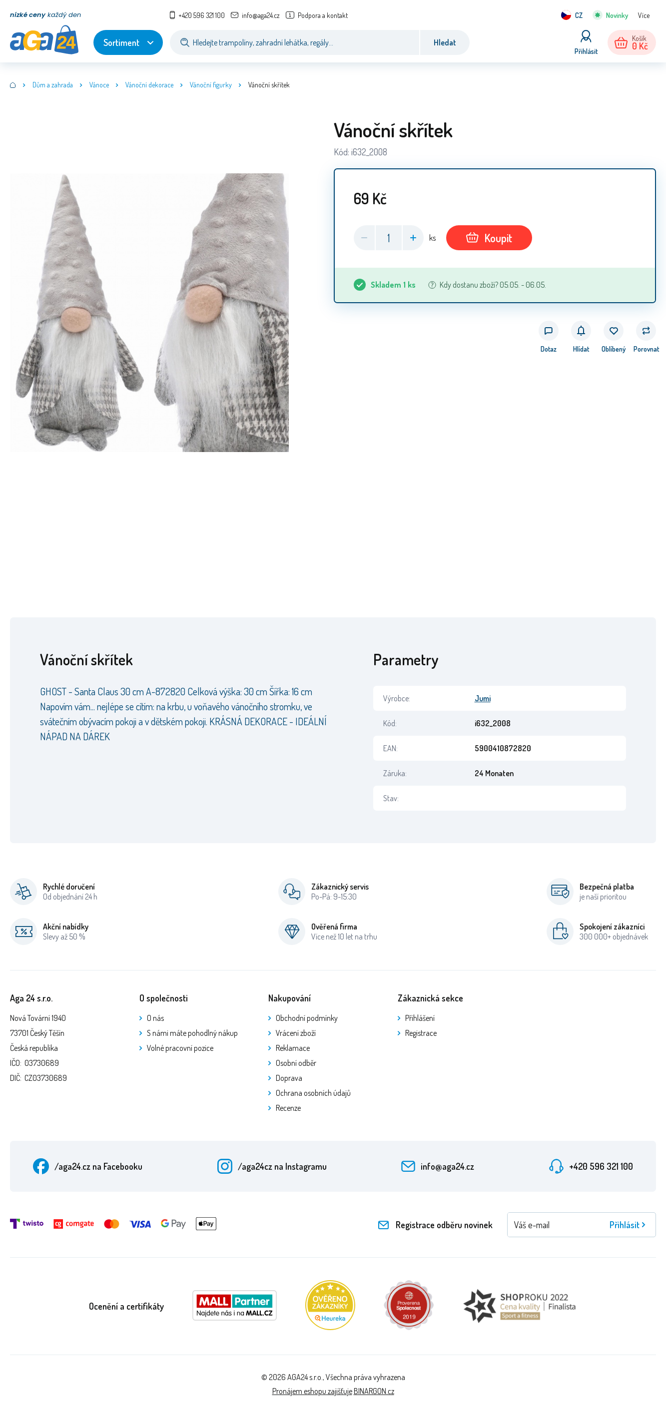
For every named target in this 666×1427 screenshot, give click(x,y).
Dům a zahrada (52, 84)
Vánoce (99, 84)
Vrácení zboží (296, 1033)
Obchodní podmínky (307, 1018)
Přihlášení (420, 1018)
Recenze (288, 1108)
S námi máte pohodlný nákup (192, 1033)
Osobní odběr (296, 1063)
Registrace (421, 1033)
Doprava (289, 1078)
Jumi (483, 698)
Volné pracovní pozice (180, 1048)
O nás (155, 1018)
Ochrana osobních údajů (313, 1093)
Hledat (445, 42)
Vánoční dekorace (149, 84)
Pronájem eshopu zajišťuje (312, 1391)
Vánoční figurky (211, 84)
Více (644, 15)
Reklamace (293, 1048)
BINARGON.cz (374, 1391)
